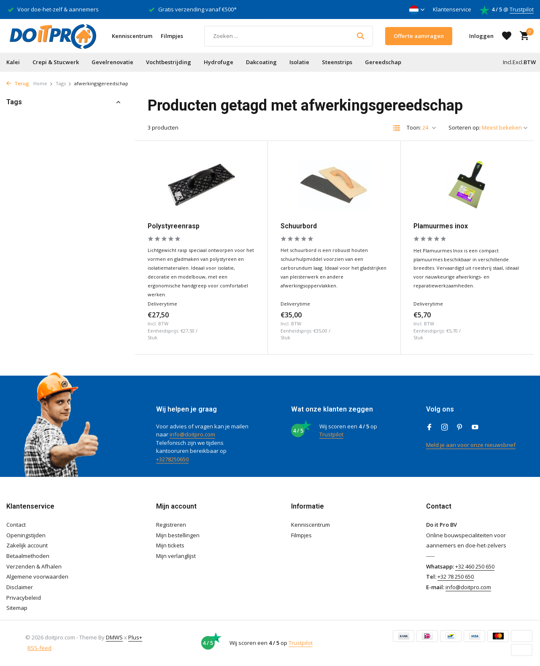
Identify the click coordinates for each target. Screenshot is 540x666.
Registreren (171, 524)
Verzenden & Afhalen (34, 566)
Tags (64, 83)
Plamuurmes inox (440, 226)
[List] (396, 128)
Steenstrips (337, 62)
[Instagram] (444, 427)
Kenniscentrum (132, 36)
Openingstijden (26, 535)
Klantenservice (452, 9)
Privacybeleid (23, 597)
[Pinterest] (459, 427)
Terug (17, 83)
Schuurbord (299, 226)
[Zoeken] (288, 36)
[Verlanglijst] (506, 36)
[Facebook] (429, 427)
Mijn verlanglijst (176, 556)
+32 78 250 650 (455, 576)
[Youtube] (475, 427)
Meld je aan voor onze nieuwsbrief (471, 445)
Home (43, 83)
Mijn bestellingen (178, 535)
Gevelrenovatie (112, 62)
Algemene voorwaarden (37, 576)
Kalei (13, 62)
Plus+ (135, 637)
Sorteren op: (464, 127)
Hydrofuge (218, 62)
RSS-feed (39, 648)
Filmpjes (172, 36)
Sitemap (16, 608)
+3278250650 (172, 459)
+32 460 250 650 (474, 566)
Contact (16, 524)
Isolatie (299, 62)
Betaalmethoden (27, 556)
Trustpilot (522, 9)
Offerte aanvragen (419, 36)
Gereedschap (383, 62)
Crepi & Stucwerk (55, 62)
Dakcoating (261, 62)
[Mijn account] (481, 36)
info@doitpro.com (192, 434)
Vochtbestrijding (168, 62)
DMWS (114, 637)
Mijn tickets (170, 545)
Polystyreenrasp (174, 226)
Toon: (414, 127)
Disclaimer (19, 587)
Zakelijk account (27, 545)
